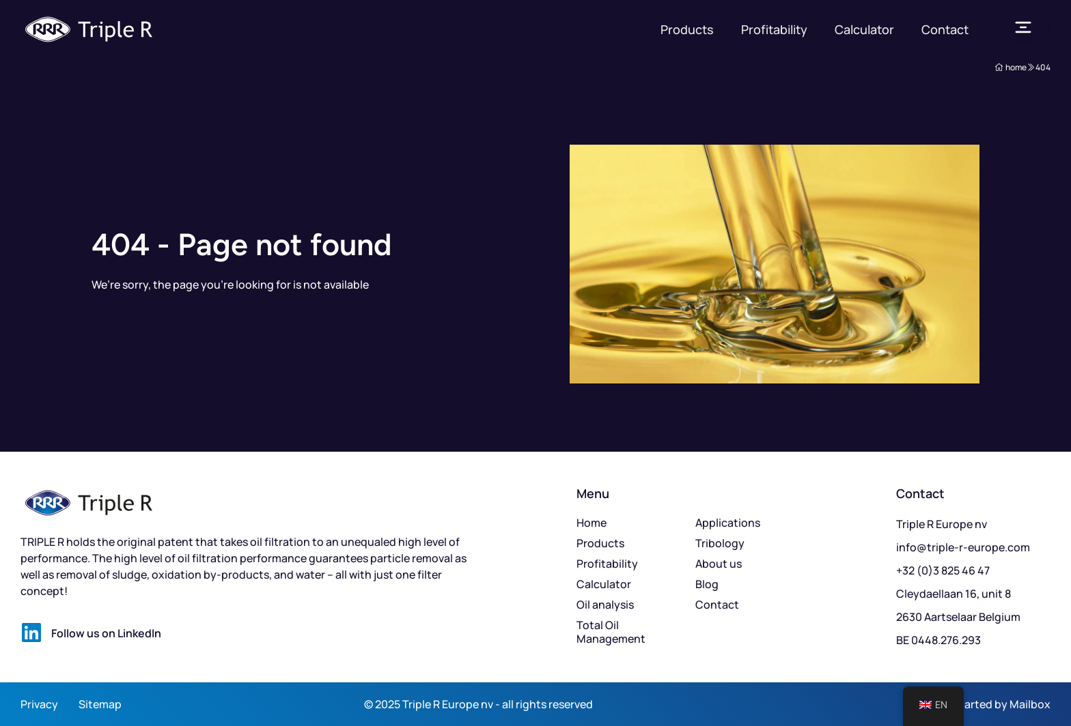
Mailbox (1030, 704)
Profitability (774, 29)
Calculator (864, 29)
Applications (727, 522)
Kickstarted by (971, 704)
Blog (707, 584)
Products (687, 29)
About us (718, 563)
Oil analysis (605, 604)
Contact (945, 29)
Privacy (39, 704)
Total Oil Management (610, 631)
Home (591, 522)
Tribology (720, 543)
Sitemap (100, 704)
